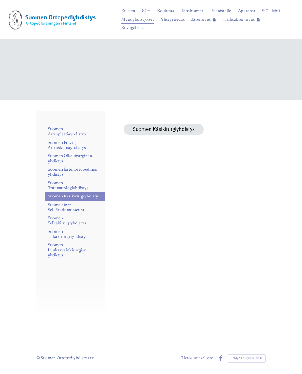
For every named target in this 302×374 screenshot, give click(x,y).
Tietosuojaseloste (197, 358)
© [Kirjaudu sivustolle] (38, 358)
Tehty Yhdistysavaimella (246, 358)
